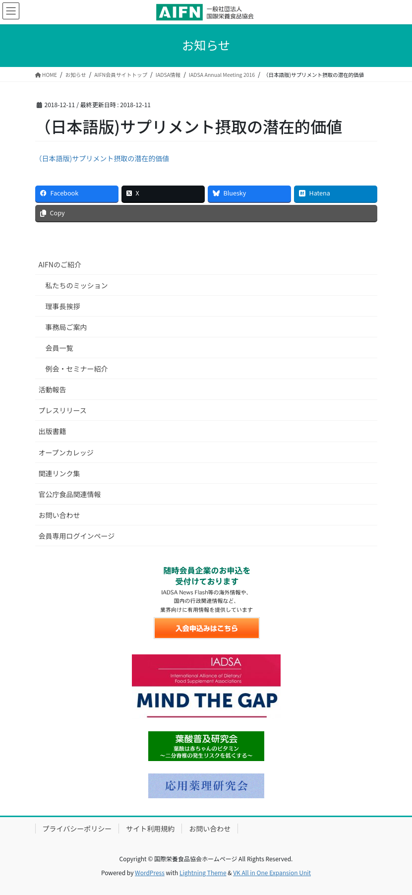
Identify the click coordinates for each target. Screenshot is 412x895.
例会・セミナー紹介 (77, 369)
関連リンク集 (59, 473)
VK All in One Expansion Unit (272, 872)
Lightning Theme (203, 872)
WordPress (150, 872)
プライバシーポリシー (77, 828)
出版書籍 (52, 431)
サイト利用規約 (150, 828)
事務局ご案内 (66, 327)
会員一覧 (59, 348)
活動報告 (52, 389)
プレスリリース (63, 410)
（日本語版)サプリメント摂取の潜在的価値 (102, 158)
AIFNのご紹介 (60, 264)
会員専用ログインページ (77, 536)
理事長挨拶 (63, 306)
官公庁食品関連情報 (70, 494)
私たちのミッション (77, 285)
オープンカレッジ (66, 452)
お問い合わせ (59, 515)
